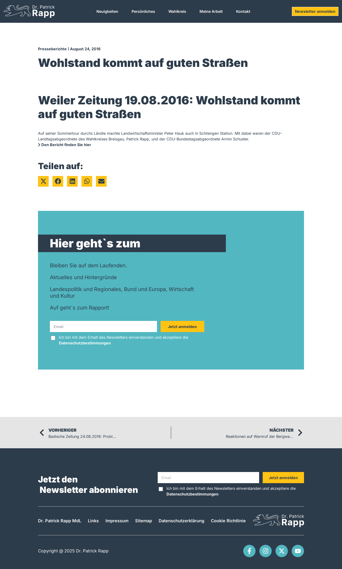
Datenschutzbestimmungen (85, 343)
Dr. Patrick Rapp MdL (59, 520)
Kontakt (243, 11)
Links (93, 520)
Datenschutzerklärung (181, 520)
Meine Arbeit (211, 11)
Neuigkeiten (107, 11)
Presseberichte (52, 48)
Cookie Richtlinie (228, 520)
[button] (43, 181)
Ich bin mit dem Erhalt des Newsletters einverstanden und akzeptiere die (123, 340)
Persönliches (143, 11)
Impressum (116, 520)
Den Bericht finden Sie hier (64, 144)
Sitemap (143, 520)
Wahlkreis (177, 11)
